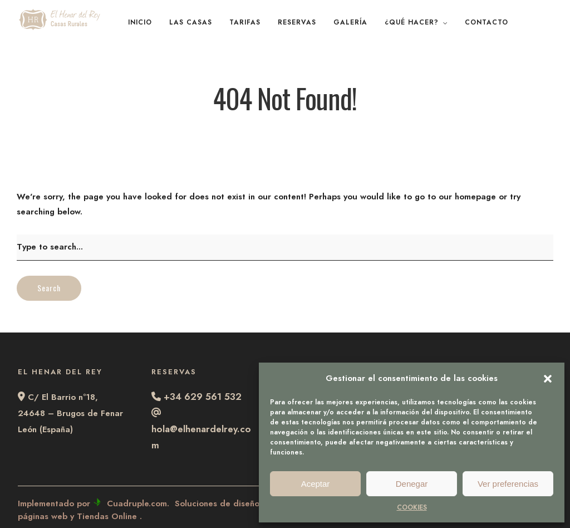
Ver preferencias (508, 483)
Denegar (412, 483)
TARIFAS (245, 22)
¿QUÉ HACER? (412, 22)
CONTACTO (486, 22)
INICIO (140, 22)
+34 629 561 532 (203, 396)
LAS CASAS (190, 22)
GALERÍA (350, 22)
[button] (547, 378)
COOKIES (412, 507)
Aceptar (315, 483)
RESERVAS (297, 22)
